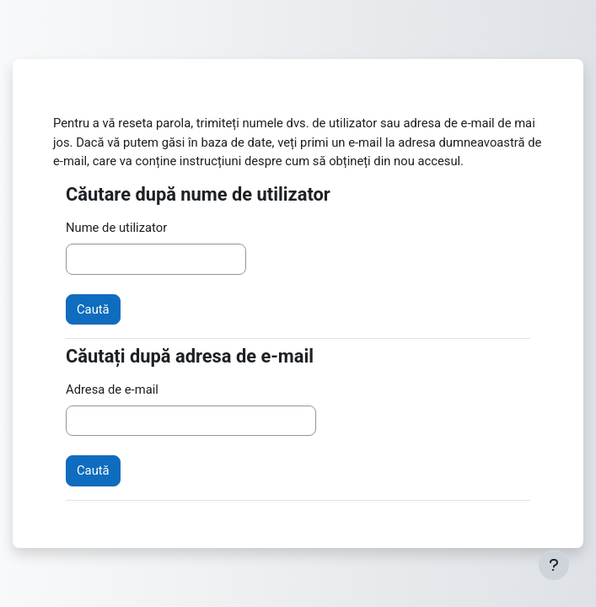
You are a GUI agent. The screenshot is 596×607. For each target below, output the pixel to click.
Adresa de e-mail (112, 389)
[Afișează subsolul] (554, 565)
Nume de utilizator (116, 227)
